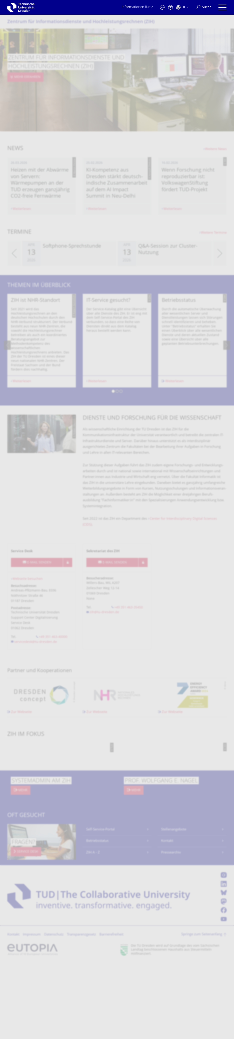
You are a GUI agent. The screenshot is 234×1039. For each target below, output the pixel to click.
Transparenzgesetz (81, 1011)
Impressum (32, 1011)
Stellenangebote (173, 905)
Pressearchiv (171, 928)
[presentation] (14, 291)
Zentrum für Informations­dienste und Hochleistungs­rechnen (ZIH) (80, 22)
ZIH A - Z (93, 928)
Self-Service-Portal (100, 905)
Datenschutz (54, 1011)
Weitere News (216, 149)
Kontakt (167, 917)
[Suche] (203, 7)
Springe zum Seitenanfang (201, 1010)
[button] (113, 468)
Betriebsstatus (97, 917)
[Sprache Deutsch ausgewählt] (182, 7)
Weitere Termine (214, 271)
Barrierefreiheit (111, 1011)
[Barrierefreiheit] (170, 7)
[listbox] (117, 291)
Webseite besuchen (28, 655)
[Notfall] (162, 7)
